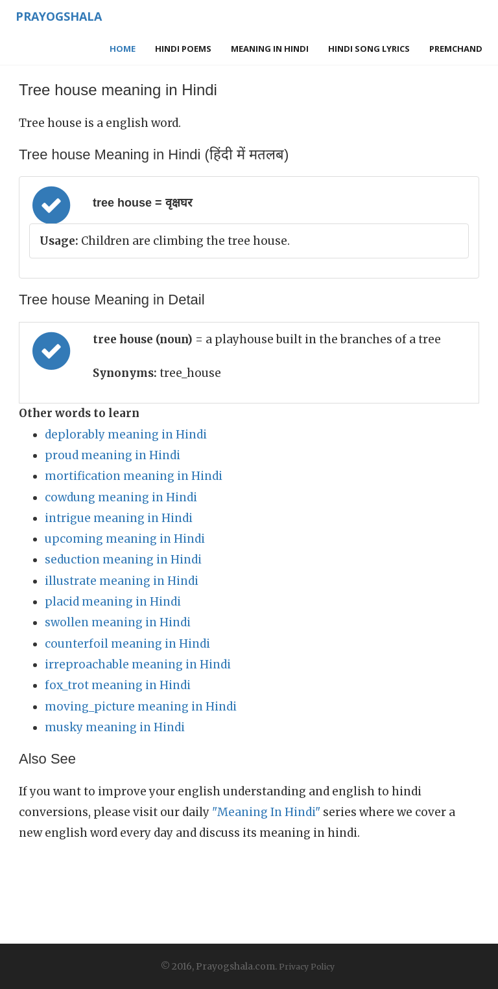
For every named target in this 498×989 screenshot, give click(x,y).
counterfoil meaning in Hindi (127, 644)
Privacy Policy (307, 967)
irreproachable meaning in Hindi (138, 664)
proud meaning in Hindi (112, 455)
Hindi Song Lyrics (369, 48)
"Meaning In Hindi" (266, 812)
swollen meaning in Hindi (118, 622)
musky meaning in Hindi (115, 727)
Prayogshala (59, 16)
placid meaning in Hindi (113, 602)
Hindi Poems (183, 48)
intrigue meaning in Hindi (119, 518)
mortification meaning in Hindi (133, 476)
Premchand (455, 48)
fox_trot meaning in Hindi (118, 685)
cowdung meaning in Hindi (121, 497)
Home (123, 48)
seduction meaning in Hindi (123, 559)
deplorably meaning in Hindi (126, 434)
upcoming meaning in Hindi (125, 539)
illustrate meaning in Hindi (121, 581)
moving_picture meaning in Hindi (141, 706)
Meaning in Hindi (270, 48)
